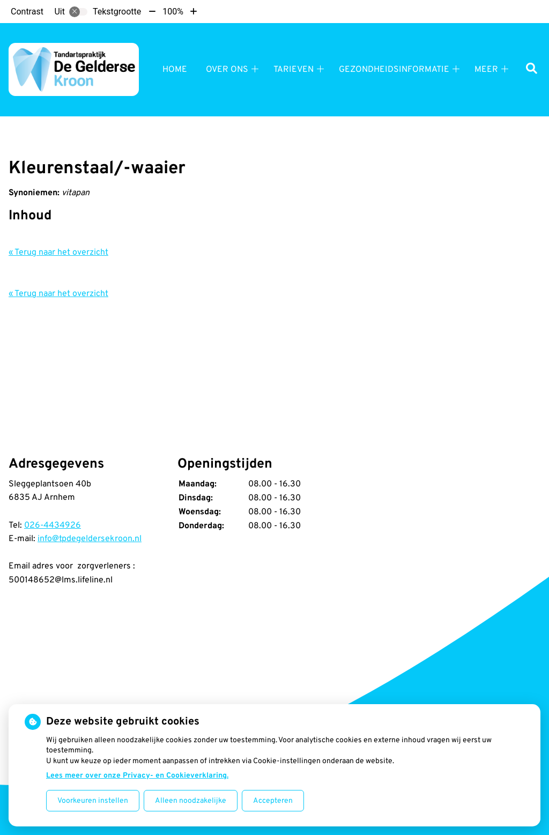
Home (174, 69)
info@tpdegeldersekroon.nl (90, 539)
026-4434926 (52, 525)
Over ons (227, 69)
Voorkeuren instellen (92, 801)
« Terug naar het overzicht (58, 252)
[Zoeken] (531, 69)
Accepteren (273, 801)
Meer (486, 69)
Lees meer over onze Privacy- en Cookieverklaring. (137, 775)
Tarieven (293, 69)
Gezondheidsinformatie (394, 69)
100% (172, 11)
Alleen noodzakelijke (190, 801)
